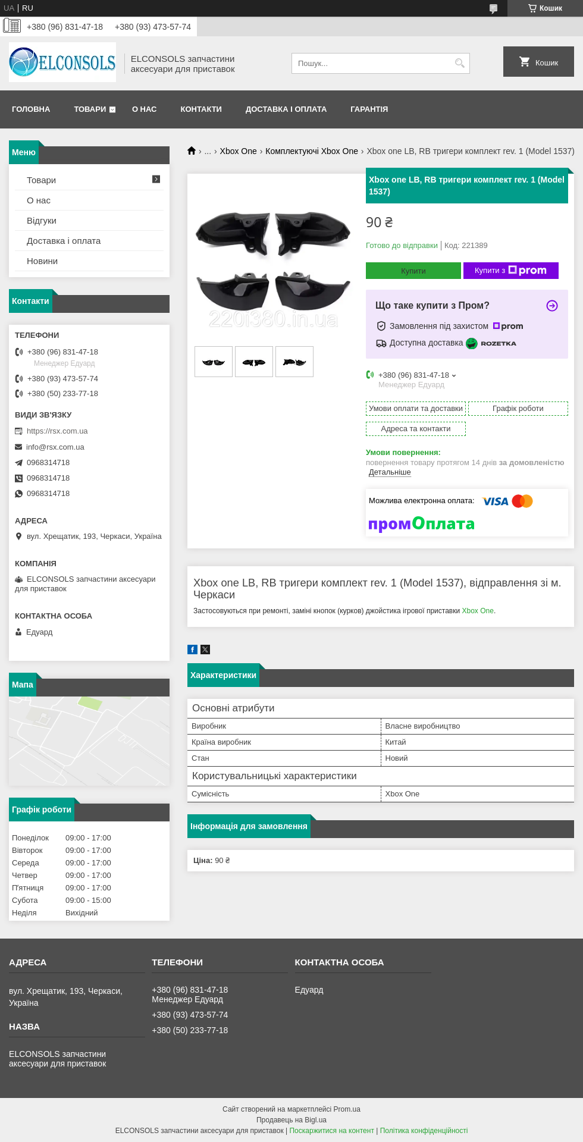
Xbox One (238, 151)
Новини (42, 261)
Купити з (511, 270)
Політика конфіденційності (424, 1131)
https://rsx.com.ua (57, 430)
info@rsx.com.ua (55, 447)
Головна (31, 109)
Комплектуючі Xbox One (311, 151)
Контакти (201, 109)
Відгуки (42, 220)
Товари (90, 109)
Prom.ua (347, 1109)
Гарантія (369, 109)
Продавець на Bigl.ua (291, 1120)
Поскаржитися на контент (331, 1131)
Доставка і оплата (286, 109)
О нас (144, 109)
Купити (413, 270)
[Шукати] (459, 63)
